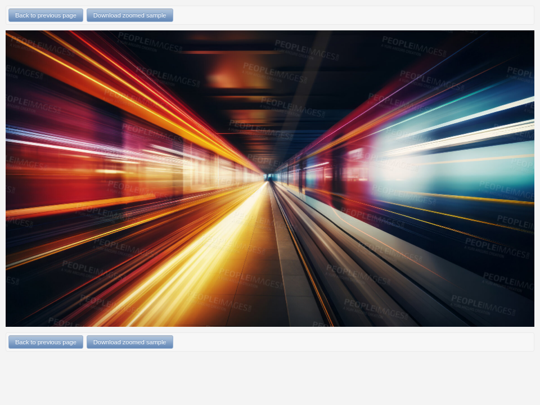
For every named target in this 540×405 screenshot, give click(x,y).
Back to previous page (45, 15)
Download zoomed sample (129, 15)
